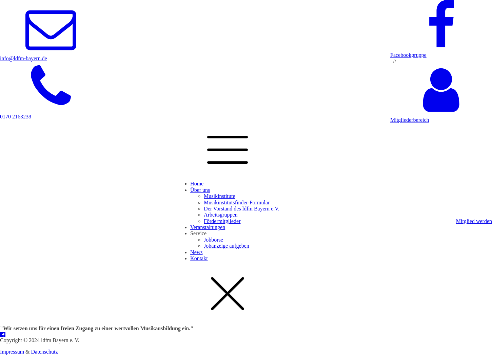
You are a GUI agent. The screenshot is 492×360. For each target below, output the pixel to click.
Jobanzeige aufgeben (226, 246)
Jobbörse (213, 240)
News (196, 252)
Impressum (12, 352)
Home (196, 183)
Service (198, 233)
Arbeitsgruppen (221, 215)
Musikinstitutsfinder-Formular (237, 202)
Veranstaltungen (207, 227)
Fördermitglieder (222, 221)
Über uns (200, 190)
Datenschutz (44, 352)
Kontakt (199, 258)
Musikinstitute (219, 196)
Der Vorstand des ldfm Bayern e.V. (241, 208)
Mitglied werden (474, 221)
